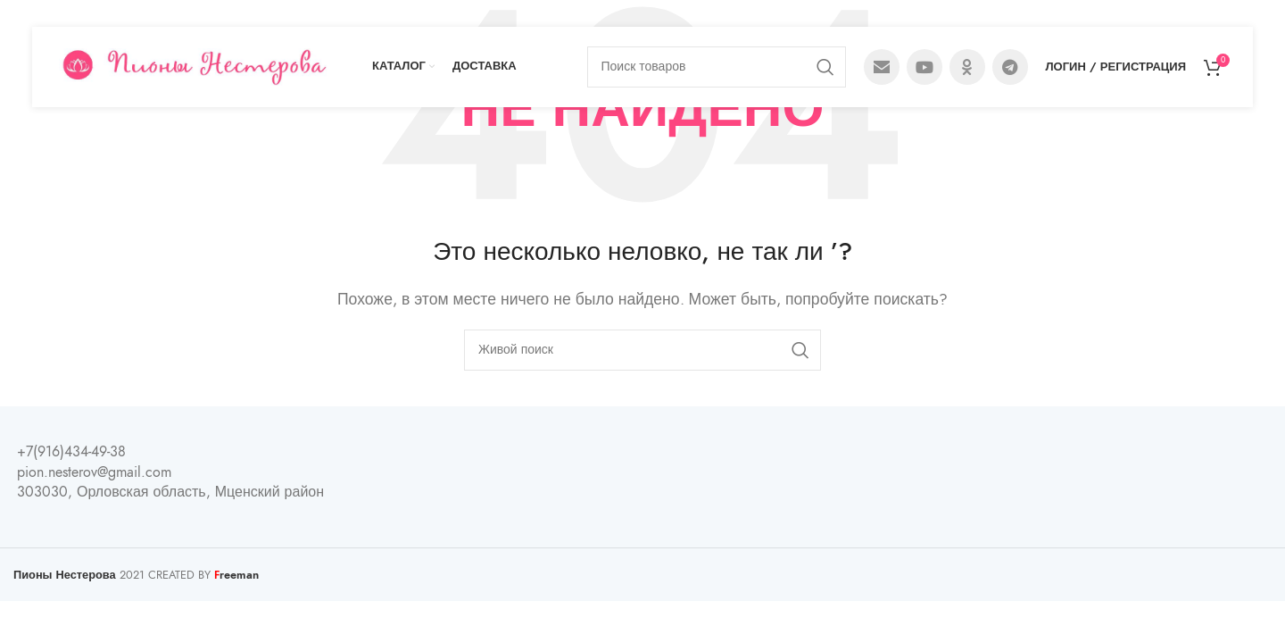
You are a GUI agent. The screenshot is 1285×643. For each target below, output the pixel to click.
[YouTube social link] (924, 67)
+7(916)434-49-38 (71, 452)
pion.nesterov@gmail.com (94, 472)
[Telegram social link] (1010, 67)
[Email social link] (882, 67)
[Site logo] (193, 66)
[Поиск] (716, 67)
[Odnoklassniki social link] (967, 67)
